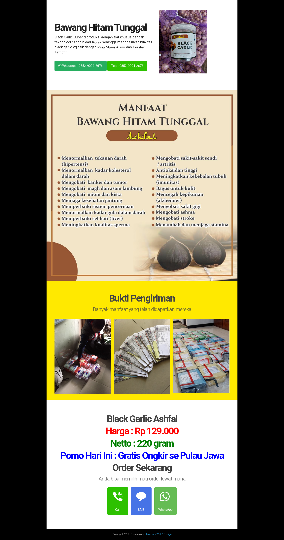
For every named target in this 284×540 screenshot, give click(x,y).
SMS (141, 500)
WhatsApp (165, 500)
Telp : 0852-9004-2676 (127, 66)
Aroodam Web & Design (159, 534)
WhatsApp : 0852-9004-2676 (80, 66)
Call (117, 500)
